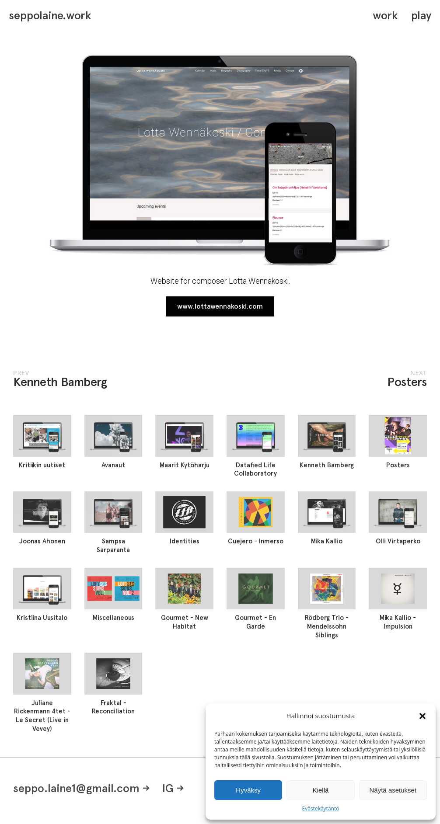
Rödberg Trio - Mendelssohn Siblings (327, 626)
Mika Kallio (326, 541)
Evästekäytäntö (320, 808)
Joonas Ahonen (42, 541)
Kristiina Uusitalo (42, 618)
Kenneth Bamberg (327, 465)
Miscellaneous (113, 618)
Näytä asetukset (393, 790)
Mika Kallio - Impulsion (398, 622)
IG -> (173, 788)
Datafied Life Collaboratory (255, 469)
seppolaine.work (50, 15)
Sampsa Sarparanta (113, 545)
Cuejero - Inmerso (255, 541)
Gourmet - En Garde (255, 622)
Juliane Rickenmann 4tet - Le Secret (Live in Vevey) (42, 716)
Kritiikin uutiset (42, 465)
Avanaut (113, 465)
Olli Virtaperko (398, 541)
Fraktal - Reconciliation (113, 707)
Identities (184, 541)
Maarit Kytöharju (185, 465)
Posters (398, 465)
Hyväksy (248, 790)
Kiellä (321, 790)
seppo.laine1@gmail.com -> (81, 788)
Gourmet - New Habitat (184, 622)
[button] (422, 716)
